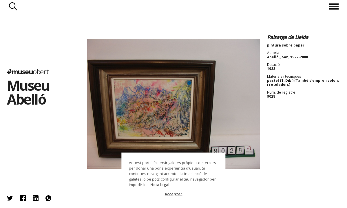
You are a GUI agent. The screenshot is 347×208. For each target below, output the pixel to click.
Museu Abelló (28, 92)
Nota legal (159, 184)
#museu (27, 71)
